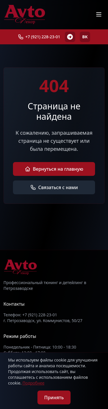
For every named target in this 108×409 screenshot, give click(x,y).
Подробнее (33, 383)
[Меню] (99, 14)
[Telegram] (70, 37)
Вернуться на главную (54, 169)
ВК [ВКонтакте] (85, 36)
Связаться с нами (54, 187)
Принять (54, 397)
